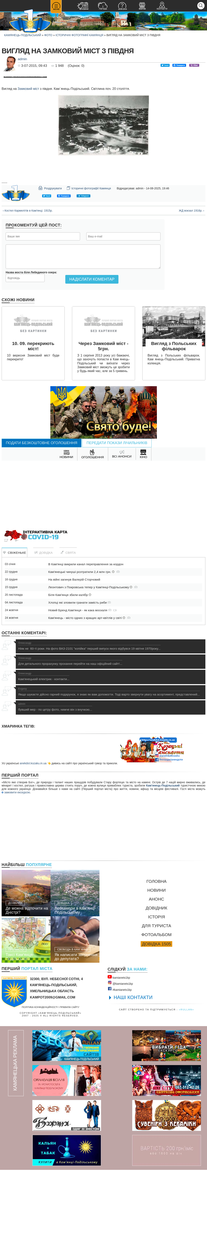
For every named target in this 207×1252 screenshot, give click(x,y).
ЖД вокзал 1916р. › (191, 292)
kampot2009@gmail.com (52, 1079)
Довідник (156, 990)
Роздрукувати (50, 270)
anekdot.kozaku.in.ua (33, 845)
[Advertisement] (103, 575)
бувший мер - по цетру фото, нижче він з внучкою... (55, 789)
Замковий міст (28, 171)
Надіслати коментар (91, 361)
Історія (156, 999)
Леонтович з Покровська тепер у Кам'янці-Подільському (93, 669)
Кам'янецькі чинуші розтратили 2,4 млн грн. (84, 654)
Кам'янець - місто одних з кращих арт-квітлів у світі (89, 700)
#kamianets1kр (120, 1071)
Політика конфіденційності (40, 1089)
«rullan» (186, 1091)
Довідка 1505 (156, 1026)
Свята (68, 634)
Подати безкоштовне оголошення (41, 525)
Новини (156, 972)
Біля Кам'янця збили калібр (69, 677)
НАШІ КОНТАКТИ (133, 1079)
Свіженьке (14, 634)
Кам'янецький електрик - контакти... (43, 758)
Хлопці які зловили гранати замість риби (79, 684)
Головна (156, 963)
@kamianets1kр (120, 1065)
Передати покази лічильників (117, 525)
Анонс (156, 981)
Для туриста (156, 1008)
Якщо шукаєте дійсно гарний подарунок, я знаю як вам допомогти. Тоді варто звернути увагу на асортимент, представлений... (109, 774)
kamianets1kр (119, 1059)
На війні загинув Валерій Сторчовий (74, 661)
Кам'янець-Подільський (163, 867)
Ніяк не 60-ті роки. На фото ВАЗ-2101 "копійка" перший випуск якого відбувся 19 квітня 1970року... (89, 728)
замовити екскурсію (16, 874)
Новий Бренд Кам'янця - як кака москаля (82, 692)
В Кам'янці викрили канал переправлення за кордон (85, 646)
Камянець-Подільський (22, 35)
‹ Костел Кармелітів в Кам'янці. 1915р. (28, 292)
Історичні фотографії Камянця (79, 35)
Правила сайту (69, 1089)
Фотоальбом (156, 1016)
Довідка (43, 634)
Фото (48, 35)
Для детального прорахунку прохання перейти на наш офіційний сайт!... (70, 743)
